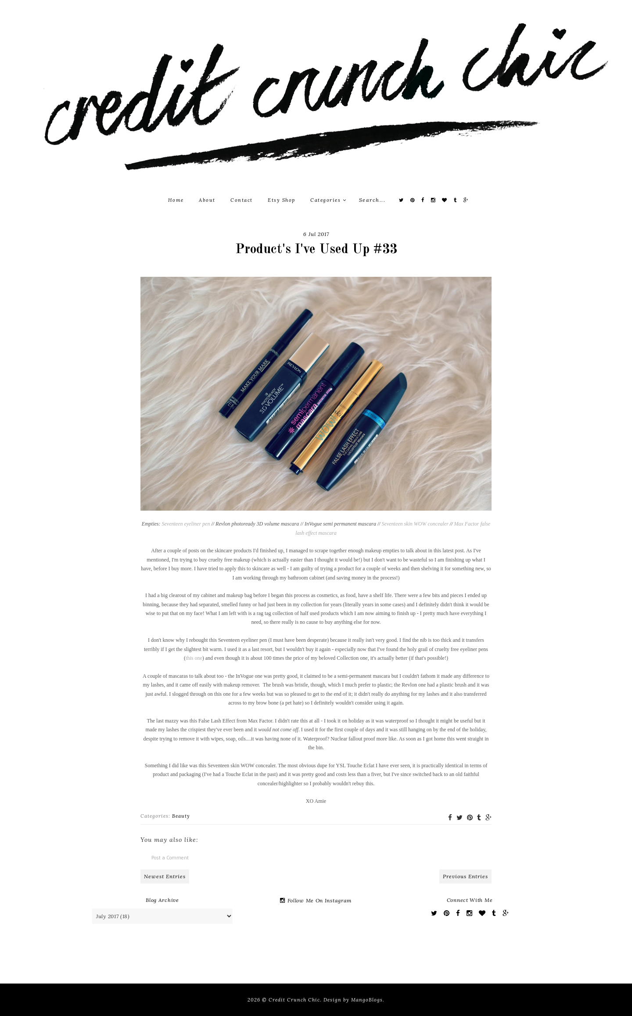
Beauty (181, 816)
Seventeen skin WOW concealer (415, 524)
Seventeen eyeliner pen (186, 524)
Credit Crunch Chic (294, 1000)
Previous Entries (465, 876)
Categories (328, 200)
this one (194, 658)
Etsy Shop (281, 200)
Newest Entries (165, 876)
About (207, 200)
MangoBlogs (367, 1000)
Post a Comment (170, 857)
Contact (241, 200)
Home (176, 200)
